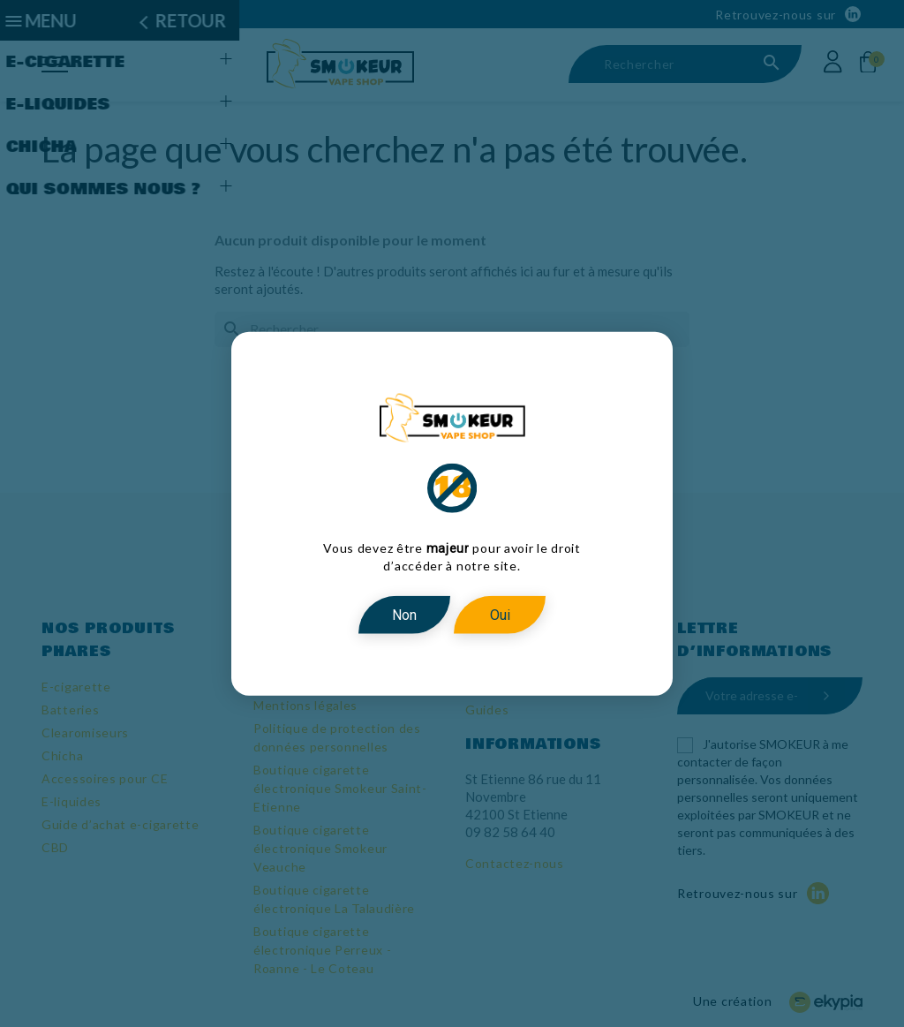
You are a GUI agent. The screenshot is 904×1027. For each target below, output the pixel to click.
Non (404, 614)
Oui (500, 614)
